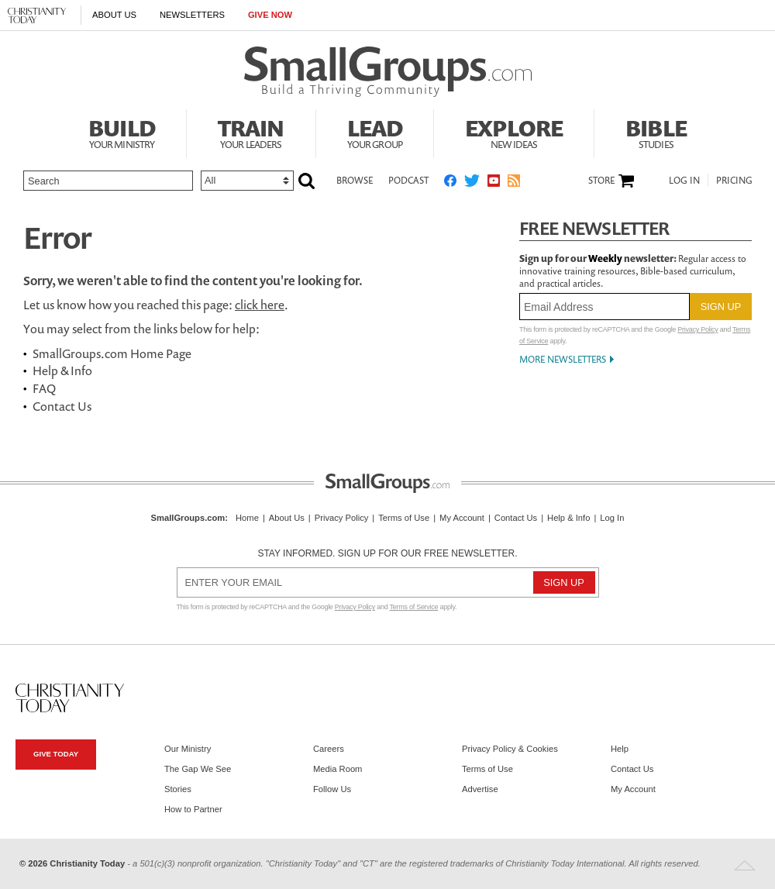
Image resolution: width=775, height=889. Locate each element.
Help (620, 748)
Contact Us (62, 406)
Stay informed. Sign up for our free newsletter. (387, 553)
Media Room (337, 769)
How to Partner (193, 809)
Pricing (734, 180)
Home (247, 517)
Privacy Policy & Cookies (510, 748)
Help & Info (62, 370)
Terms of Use (403, 517)
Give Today (55, 753)
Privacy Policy (697, 329)
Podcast (408, 180)
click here (259, 304)
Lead (375, 131)
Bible (656, 131)
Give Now (270, 14)
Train (251, 131)
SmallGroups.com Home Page (112, 353)
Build (121, 131)
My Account (461, 517)
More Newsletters (562, 359)
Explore (514, 131)
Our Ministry (187, 748)
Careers (328, 748)
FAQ (44, 388)
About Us (114, 14)
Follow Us (332, 789)
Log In (684, 180)
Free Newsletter (594, 228)
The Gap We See (197, 769)
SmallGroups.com (188, 517)
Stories (177, 789)
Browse (354, 180)
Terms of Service (414, 607)
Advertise (480, 789)
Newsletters (192, 14)
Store (601, 180)
